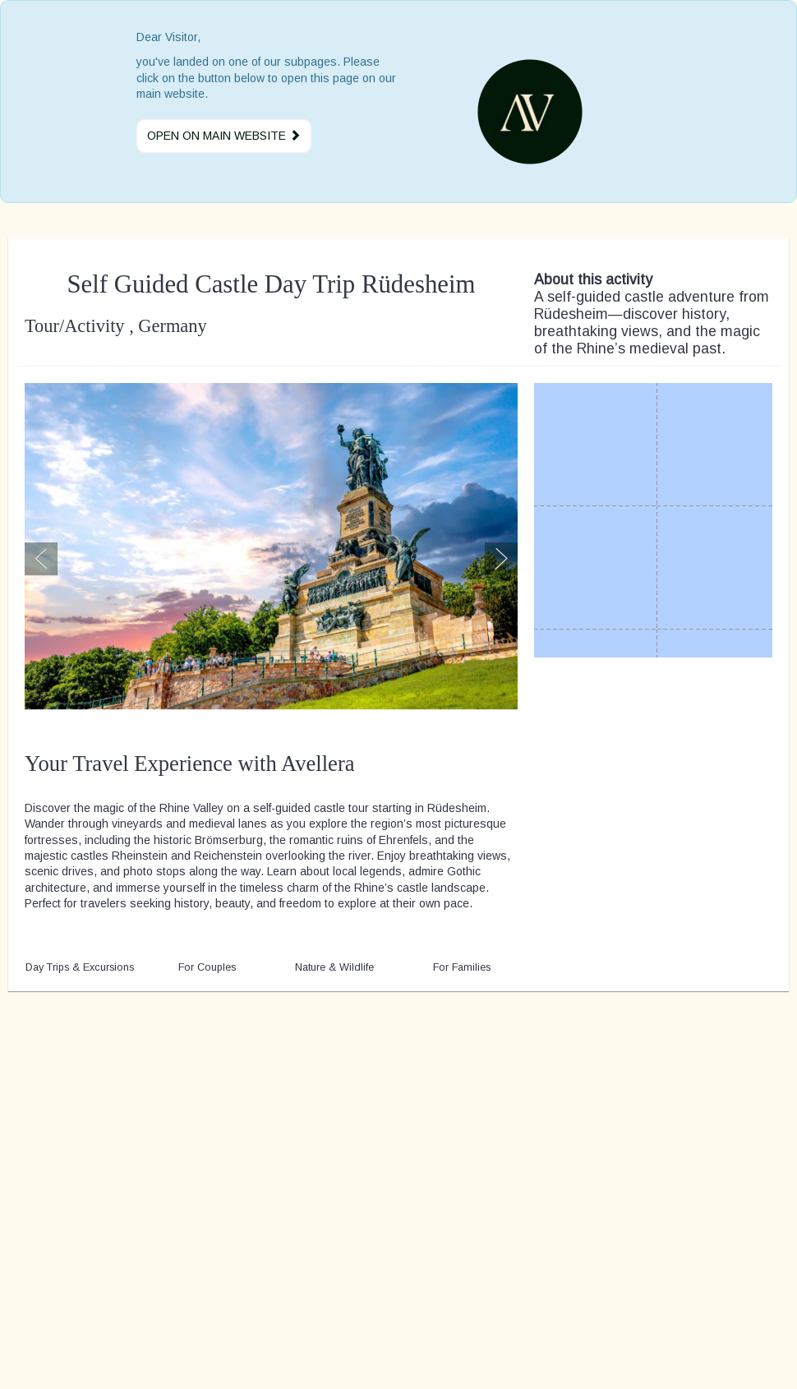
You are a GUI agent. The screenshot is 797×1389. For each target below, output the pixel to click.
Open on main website (224, 135)
